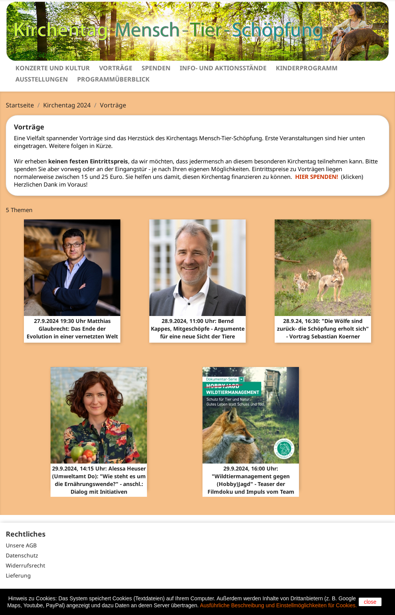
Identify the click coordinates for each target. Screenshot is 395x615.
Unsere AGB (21, 545)
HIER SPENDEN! (318, 176)
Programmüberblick (113, 79)
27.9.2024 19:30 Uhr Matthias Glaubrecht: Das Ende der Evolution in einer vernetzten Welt (72, 328)
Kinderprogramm (307, 68)
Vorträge (115, 68)
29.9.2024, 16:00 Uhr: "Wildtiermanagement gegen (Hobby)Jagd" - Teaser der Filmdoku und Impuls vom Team (251, 480)
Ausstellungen (41, 79)
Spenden (156, 68)
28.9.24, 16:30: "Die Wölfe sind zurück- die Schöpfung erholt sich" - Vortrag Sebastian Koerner (323, 328)
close (370, 602)
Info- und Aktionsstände (223, 68)
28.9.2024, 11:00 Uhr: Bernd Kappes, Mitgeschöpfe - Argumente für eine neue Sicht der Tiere (198, 328)
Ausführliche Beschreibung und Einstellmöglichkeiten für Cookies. (278, 605)
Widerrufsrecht (25, 565)
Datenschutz (22, 555)
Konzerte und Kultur (52, 68)
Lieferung (18, 575)
